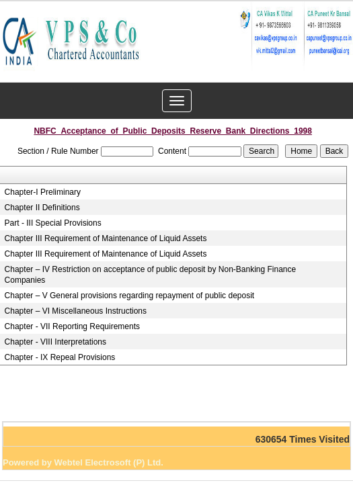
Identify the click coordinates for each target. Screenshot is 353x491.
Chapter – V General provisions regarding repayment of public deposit (130, 295)
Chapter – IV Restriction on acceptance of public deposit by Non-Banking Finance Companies (151, 275)
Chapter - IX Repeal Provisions (60, 357)
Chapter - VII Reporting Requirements (72, 326)
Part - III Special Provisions (53, 223)
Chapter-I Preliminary (43, 192)
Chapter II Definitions (42, 207)
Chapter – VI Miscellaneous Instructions (76, 311)
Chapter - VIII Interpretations (55, 342)
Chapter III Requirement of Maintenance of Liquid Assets (106, 238)
